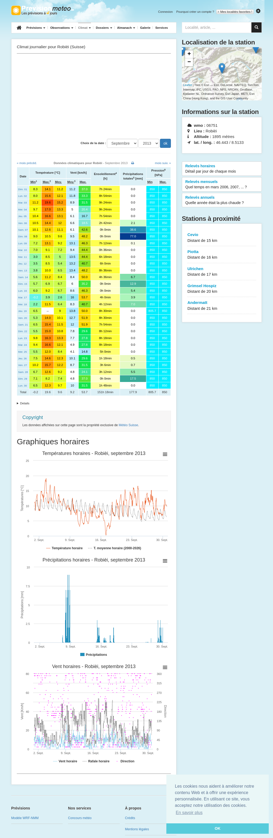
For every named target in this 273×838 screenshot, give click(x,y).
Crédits (130, 818)
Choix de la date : (93, 143)
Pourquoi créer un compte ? (195, 11)
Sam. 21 (23, 324)
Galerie (145, 27)
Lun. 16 (22, 290)
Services (161, 27)
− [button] (189, 62)
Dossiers (104, 27)
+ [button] (189, 54)
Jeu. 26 (22, 358)
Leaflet (187, 85)
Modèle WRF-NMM (25, 818)
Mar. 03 (22, 202)
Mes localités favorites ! (235, 11)
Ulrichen (221, 271)
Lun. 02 (22, 195)
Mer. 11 (22, 256)
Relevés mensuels (221, 185)
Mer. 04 (22, 209)
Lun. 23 (22, 338)
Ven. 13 (22, 270)
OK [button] (217, 828)
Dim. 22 (22, 331)
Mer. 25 (22, 351)
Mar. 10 (22, 250)
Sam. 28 (23, 372)
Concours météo (79, 818)
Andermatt (221, 305)
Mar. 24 (22, 344)
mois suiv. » (163, 163)
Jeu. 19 (22, 311)
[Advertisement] (94, 96)
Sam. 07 (23, 229)
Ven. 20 (22, 317)
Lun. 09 (22, 243)
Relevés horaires (221, 169)
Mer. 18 (22, 304)
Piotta (221, 254)
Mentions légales (137, 829)
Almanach (126, 27)
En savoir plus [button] (189, 812)
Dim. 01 (22, 189)
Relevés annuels (221, 200)
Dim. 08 (22, 236)
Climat (84, 27)
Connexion (165, 11)
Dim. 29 (22, 378)
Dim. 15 (22, 283)
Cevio (221, 237)
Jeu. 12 (22, 263)
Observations (61, 27)
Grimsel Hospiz (221, 288)
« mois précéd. (27, 163)
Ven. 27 (22, 365)
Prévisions (35, 27)
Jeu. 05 (22, 216)
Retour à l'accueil (42, 10)
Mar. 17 (22, 297)
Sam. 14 (23, 277)
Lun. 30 (22, 385)
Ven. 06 (22, 223)
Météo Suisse (128, 425)
